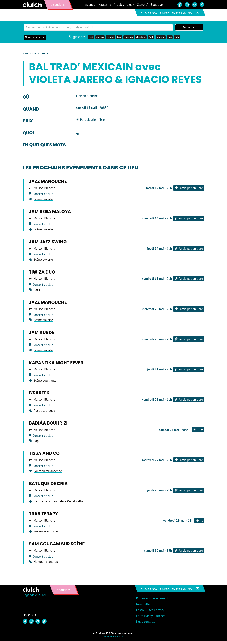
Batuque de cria (48, 484)
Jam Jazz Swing (48, 242)
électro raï (51, 531)
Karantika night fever (56, 363)
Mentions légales (113, 636)
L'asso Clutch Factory (150, 610)
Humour (39, 562)
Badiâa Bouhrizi (48, 423)
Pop (36, 441)
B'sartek (39, 393)
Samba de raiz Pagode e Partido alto (58, 501)
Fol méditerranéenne (48, 471)
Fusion (38, 531)
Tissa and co (44, 453)
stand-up (52, 562)
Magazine (104, 5)
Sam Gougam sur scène (57, 544)
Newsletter (143, 604)
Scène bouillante (45, 380)
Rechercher (189, 27)
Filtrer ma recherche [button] (34, 37)
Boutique (157, 5)
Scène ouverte (43, 199)
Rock (37, 290)
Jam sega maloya (50, 212)
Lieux (130, 5)
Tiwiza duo (42, 272)
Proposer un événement (152, 598)
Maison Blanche (44, 188)
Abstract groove (44, 411)
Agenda (90, 5)
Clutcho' (142, 5)
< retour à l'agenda (35, 53)
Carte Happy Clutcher (150, 616)
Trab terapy (43, 514)
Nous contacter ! (147, 622)
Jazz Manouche (48, 182)
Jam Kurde (41, 333)
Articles (119, 5)
